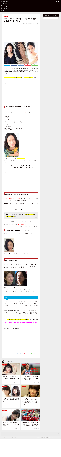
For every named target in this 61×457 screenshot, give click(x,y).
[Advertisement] (21, 33)
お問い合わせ (50, 2)
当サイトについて (51, 0)
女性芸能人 (5, 16)
